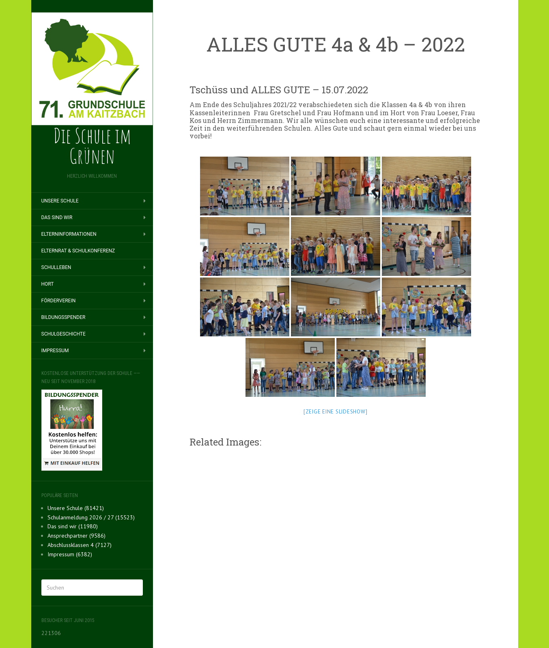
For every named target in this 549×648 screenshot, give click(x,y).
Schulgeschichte (63, 334)
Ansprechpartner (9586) (76, 535)
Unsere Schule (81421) (75, 508)
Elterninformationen (69, 234)
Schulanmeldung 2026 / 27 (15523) (91, 517)
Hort (47, 284)
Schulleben (56, 267)
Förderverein (58, 301)
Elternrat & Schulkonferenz (78, 251)
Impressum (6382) (69, 554)
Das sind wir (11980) (72, 526)
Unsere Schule (60, 201)
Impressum (55, 350)
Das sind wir (57, 217)
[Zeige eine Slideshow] (336, 411)
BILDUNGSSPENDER (63, 317)
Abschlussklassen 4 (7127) (79, 545)
